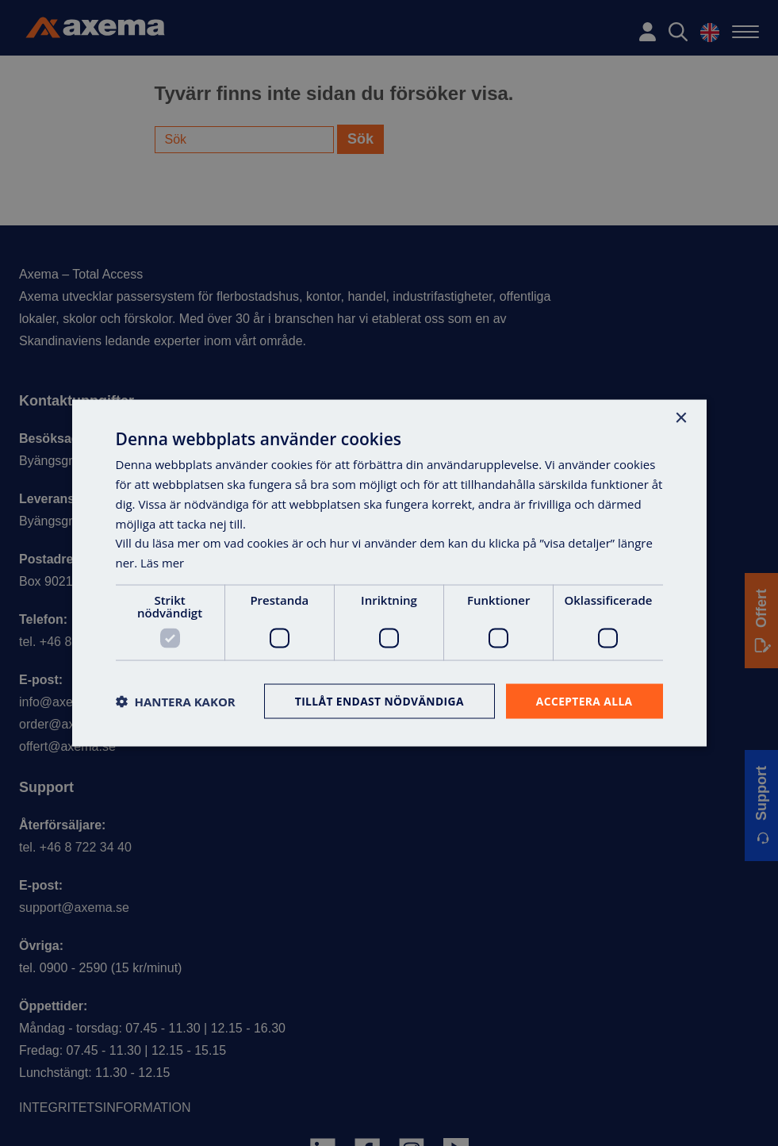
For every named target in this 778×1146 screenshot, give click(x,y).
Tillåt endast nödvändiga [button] (376, 700)
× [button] (681, 418)
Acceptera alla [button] (583, 700)
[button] (176, 701)
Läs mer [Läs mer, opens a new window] (162, 562)
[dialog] (389, 573)
